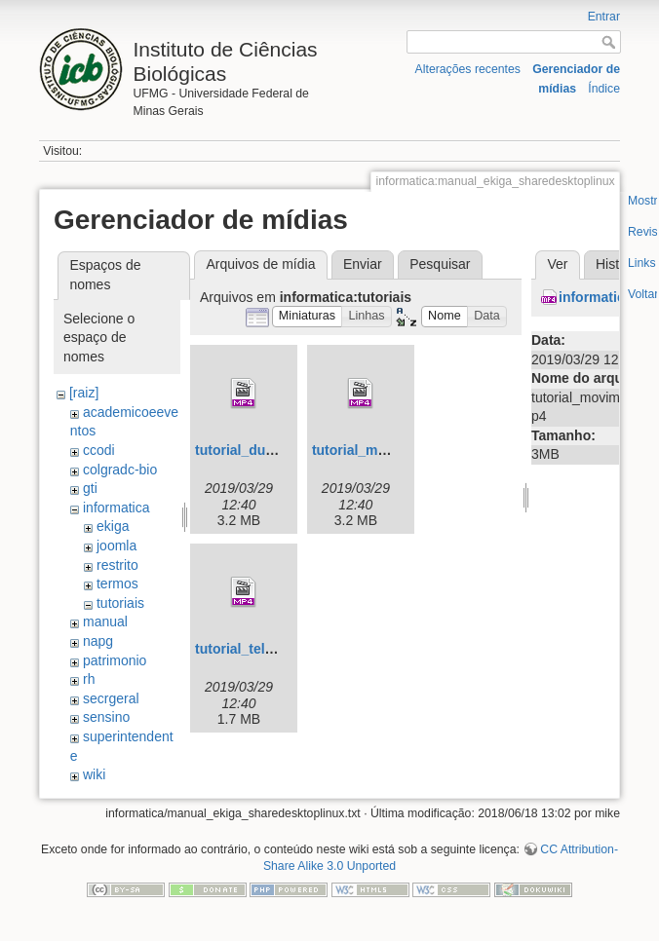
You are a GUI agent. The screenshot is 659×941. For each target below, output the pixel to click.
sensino (106, 717)
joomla (116, 545)
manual (105, 621)
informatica (116, 507)
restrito (117, 565)
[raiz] (83, 392)
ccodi (99, 450)
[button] (307, 317)
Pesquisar (439, 264)
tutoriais (120, 603)
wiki (94, 774)
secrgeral (111, 698)
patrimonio (114, 660)
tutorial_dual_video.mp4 (273, 450)
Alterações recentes (468, 69)
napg (98, 641)
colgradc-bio (120, 469)
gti (90, 488)
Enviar (362, 264)
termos (117, 583)
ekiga (113, 526)
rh (89, 679)
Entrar (604, 16)
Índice (604, 88)
